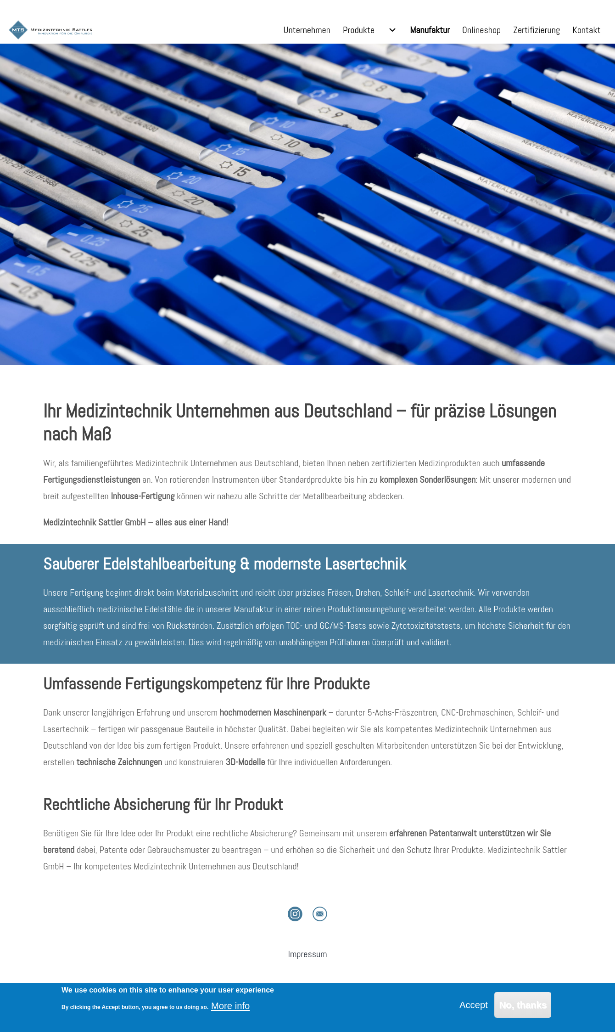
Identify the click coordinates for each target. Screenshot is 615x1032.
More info (230, 1006)
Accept (473, 1005)
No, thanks (523, 1005)
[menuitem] (306, 30)
